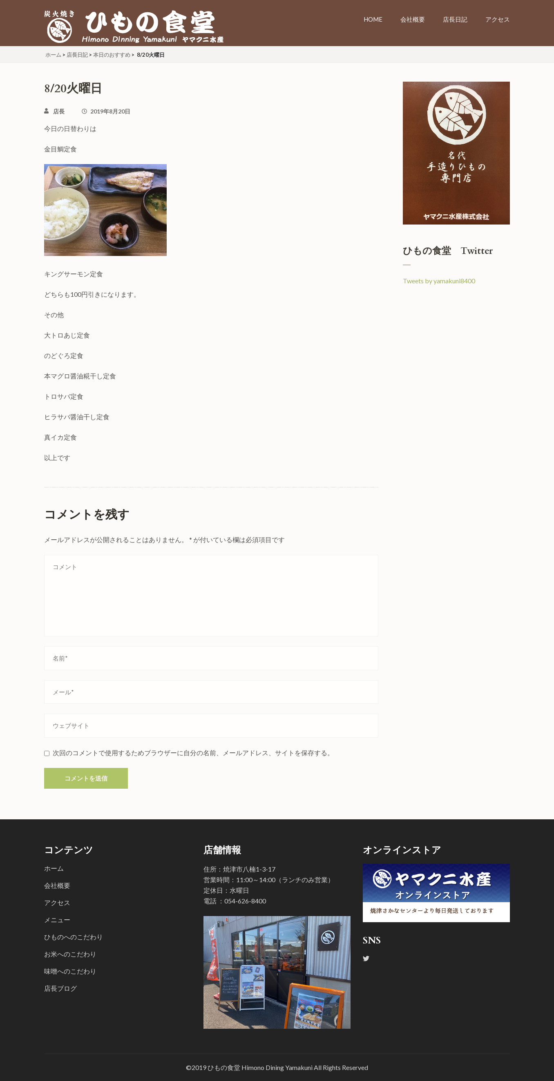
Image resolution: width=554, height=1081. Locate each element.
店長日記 (455, 19)
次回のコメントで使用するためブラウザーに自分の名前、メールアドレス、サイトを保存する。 (193, 752)
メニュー (57, 919)
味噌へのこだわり (70, 971)
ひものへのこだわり (73, 937)
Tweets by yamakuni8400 (439, 281)
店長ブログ (60, 988)
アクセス (497, 19)
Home (373, 19)
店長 (59, 111)
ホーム (54, 868)
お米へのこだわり (70, 954)
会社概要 (412, 19)
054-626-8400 (245, 901)
